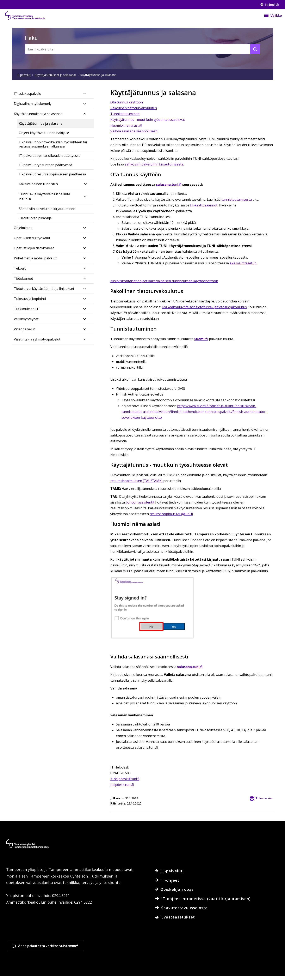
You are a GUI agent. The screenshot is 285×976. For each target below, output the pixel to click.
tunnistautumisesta (236, 199)
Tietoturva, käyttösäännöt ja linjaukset (44, 288)
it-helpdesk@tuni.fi (124, 779)
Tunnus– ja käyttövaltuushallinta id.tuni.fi (44, 196)
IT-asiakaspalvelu (27, 93)
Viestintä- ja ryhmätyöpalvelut (37, 339)
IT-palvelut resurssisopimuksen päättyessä (52, 174)
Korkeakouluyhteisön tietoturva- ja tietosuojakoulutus (204, 307)
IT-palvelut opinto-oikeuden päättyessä (49, 155)
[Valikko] (270, 15)
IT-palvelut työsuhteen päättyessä (45, 165)
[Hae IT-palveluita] (142, 49)
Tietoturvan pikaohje (35, 218)
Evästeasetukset (157, 952)
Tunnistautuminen (125, 114)
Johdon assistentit (140, 502)
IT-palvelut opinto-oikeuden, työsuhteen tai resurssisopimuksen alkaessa (53, 144)
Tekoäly (20, 268)
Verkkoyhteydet (26, 319)
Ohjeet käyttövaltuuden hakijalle (44, 133)
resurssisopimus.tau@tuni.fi (171, 514)
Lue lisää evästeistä (45, 966)
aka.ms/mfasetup (243, 263)
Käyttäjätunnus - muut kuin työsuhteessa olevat (147, 119)
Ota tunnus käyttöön (126, 102)
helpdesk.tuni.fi (122, 784)
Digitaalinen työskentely (32, 103)
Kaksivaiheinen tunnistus (38, 184)
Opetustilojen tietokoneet (34, 248)
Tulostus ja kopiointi (30, 298)
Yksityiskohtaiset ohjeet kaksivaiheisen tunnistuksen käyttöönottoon (164, 281)
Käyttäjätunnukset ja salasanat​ (38, 114)
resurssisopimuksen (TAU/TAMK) (136, 480)
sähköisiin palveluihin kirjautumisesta (154, 164)
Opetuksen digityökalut (32, 238)
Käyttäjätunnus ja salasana (40, 123)
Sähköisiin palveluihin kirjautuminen (47, 208)
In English (269, 4)
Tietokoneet (23, 278)
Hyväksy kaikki (206, 952)
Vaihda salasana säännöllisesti (133, 131)
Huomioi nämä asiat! (126, 125)
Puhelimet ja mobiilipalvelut (35, 258)
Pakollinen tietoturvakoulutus (133, 108)
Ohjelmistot (23, 227)
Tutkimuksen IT (26, 309)
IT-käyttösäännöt (203, 205)
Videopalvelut (24, 329)
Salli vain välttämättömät (255, 952)
